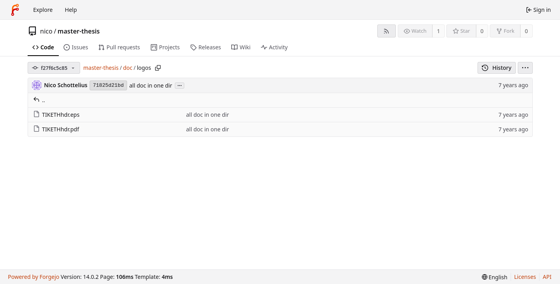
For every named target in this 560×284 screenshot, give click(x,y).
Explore (42, 9)
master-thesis (79, 31)
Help (71, 9)
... (179, 85)
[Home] (15, 10)
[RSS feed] (386, 30)
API (547, 276)
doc (128, 67)
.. (39, 100)
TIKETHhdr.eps (56, 114)
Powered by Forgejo (33, 276)
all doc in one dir (150, 85)
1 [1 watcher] (438, 31)
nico (46, 31)
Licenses (525, 276)
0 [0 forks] (526, 31)
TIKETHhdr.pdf (56, 129)
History (496, 67)
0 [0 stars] (481, 31)
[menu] (525, 68)
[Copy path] (157, 67)
